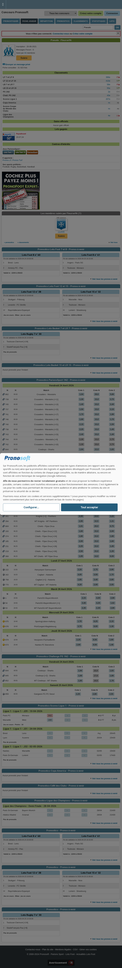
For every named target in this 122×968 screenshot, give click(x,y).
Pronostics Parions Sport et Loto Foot (19, 4)
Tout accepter (89, 507)
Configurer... (31, 507)
